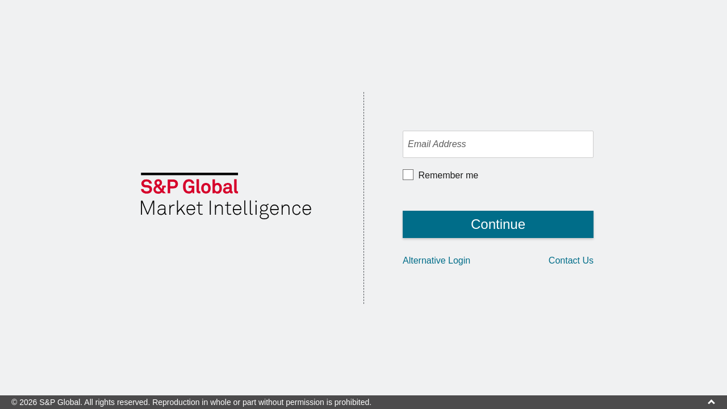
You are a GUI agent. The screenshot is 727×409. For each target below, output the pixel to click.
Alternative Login (436, 260)
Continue (498, 224)
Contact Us (571, 260)
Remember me (447, 174)
